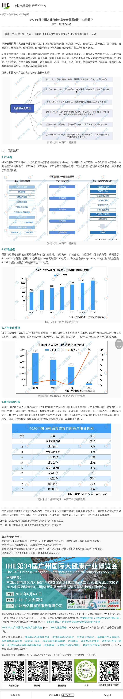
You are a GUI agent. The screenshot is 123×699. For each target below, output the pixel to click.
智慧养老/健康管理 (12, 641)
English (107, 695)
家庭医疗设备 (32, 641)
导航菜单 (15, 695)
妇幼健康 (73, 641)
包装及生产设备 (91, 645)
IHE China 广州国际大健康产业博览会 (22, 627)
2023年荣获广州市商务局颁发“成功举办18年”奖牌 (73, 621)
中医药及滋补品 (85, 637)
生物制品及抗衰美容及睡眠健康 (24, 645)
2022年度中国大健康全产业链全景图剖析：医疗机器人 (36, 520)
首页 (4, 14)
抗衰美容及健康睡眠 (54, 641)
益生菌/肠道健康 (90, 641)
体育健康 (49, 645)
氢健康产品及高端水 (108, 637)
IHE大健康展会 (58, 627)
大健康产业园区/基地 (68, 645)
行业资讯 (24, 14)
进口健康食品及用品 (63, 637)
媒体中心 (13, 14)
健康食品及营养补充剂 (37, 637)
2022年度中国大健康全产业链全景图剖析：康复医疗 (35, 525)
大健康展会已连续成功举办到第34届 (99, 617)
